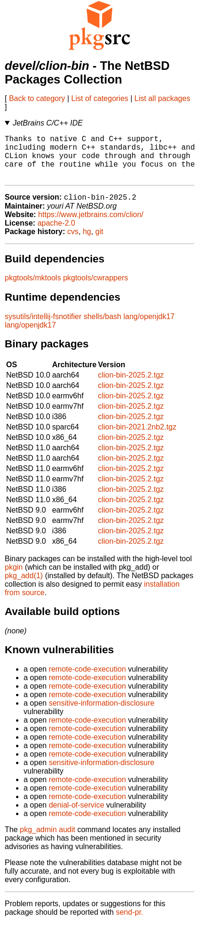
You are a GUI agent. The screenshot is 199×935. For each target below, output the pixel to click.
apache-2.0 (56, 234)
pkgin (14, 578)
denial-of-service (76, 816)
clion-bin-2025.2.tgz (131, 386)
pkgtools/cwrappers (95, 289)
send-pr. (129, 923)
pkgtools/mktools (33, 289)
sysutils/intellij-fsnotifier (43, 327)
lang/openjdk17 (149, 327)
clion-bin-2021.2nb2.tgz (137, 438)
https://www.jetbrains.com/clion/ (90, 225)
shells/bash (102, 327)
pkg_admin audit (47, 840)
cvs (73, 242)
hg (87, 242)
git (99, 242)
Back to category (37, 98)
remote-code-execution (87, 680)
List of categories (99, 98)
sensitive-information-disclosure (101, 714)
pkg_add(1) (24, 586)
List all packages (162, 98)
